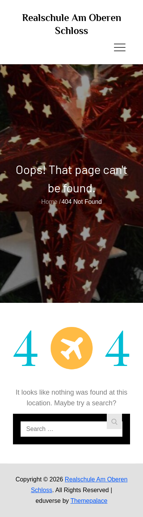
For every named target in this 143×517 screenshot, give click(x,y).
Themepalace (89, 500)
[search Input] (71, 429)
